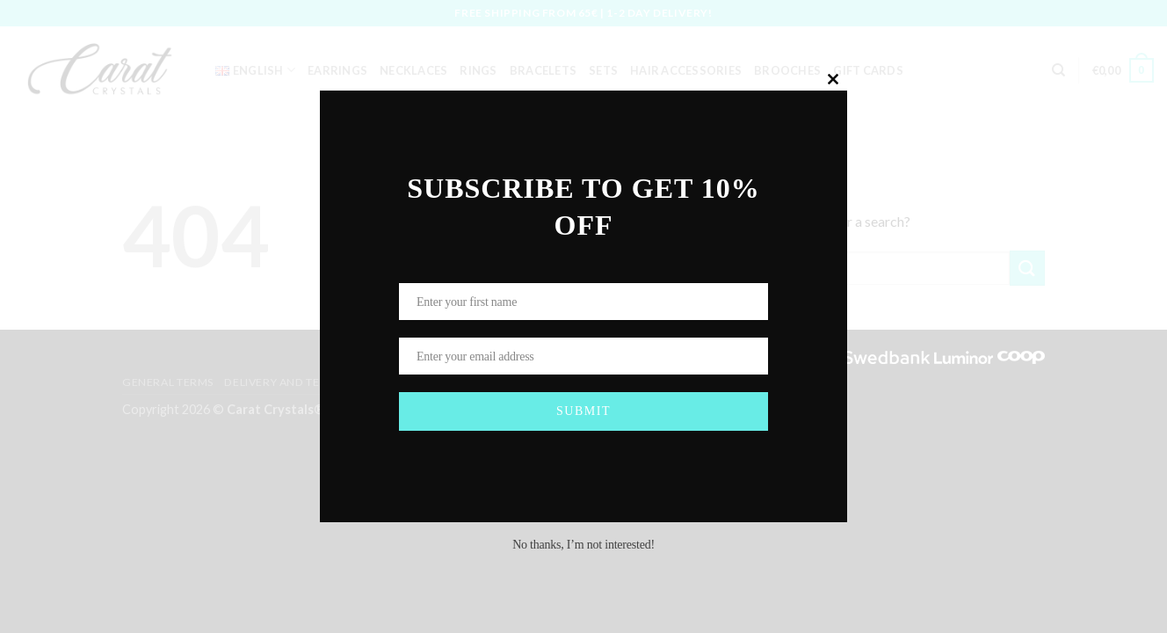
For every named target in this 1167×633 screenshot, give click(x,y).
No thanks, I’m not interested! (583, 544)
